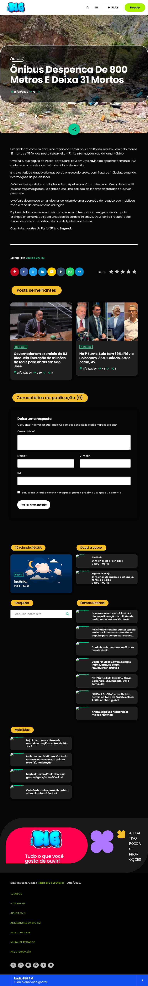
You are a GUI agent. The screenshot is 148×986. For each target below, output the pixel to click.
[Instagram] (36, 965)
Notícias (17, 59)
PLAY (112, 7)
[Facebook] (43, 965)
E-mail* (85, 455)
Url (19, 473)
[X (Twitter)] (13, 965)
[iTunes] (28, 965)
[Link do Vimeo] (16, 7)
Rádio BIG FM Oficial (51, 883)
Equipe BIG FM (35, 257)
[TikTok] (21, 965)
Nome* (22, 455)
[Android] (51, 965)
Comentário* (26, 431)
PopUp (135, 7)
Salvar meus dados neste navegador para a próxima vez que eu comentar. (73, 492)
